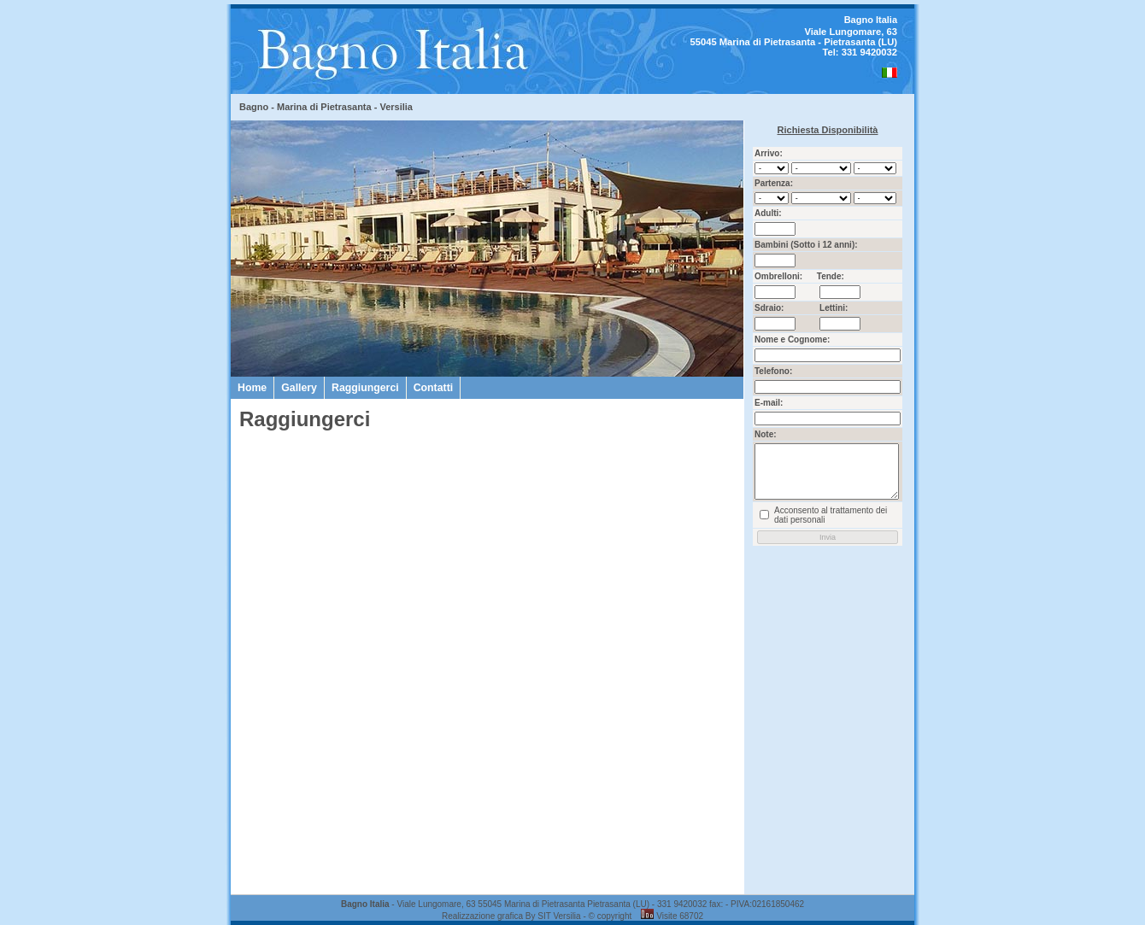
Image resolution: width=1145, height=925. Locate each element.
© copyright (610, 916)
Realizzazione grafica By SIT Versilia (511, 916)
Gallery (299, 388)
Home (252, 388)
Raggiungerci (365, 388)
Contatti (434, 388)
